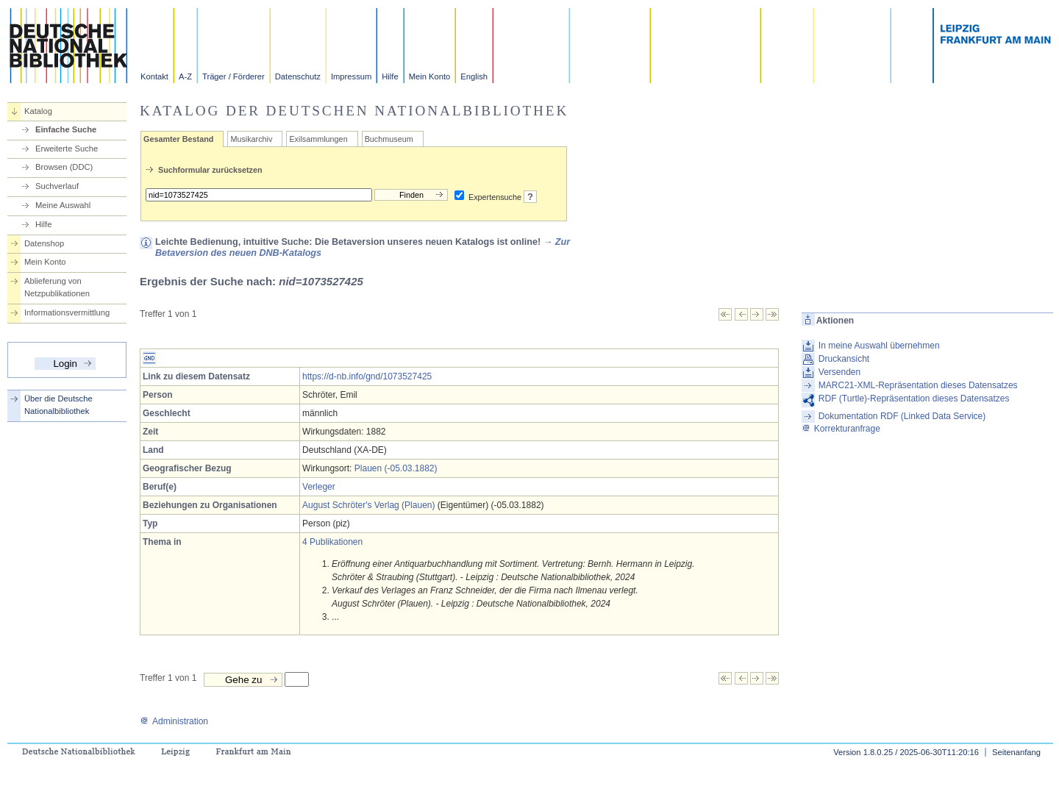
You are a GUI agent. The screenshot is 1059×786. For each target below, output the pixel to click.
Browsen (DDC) (64, 166)
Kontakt (154, 76)
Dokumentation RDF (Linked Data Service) (902, 416)
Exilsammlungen (318, 139)
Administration (174, 721)
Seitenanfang (1016, 752)
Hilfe (390, 76)
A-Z (185, 76)
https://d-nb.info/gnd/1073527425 (367, 376)
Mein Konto (430, 76)
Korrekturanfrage (841, 429)
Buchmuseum (389, 139)
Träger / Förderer (233, 76)
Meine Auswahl (62, 205)
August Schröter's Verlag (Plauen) (368, 505)
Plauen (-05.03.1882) (396, 468)
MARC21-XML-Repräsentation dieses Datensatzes (918, 385)
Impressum (351, 76)
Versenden (839, 372)
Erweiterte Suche (66, 148)
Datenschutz (298, 76)
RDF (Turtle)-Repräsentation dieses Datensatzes (914, 398)
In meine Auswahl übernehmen (879, 345)
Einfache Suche (65, 129)
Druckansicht (844, 359)
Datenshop (44, 243)
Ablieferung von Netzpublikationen (57, 287)
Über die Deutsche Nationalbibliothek (58, 404)
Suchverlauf (57, 186)
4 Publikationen (332, 542)
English (474, 76)
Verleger (318, 487)
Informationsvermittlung (67, 312)
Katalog (38, 111)
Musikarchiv (251, 139)
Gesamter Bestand (178, 139)
